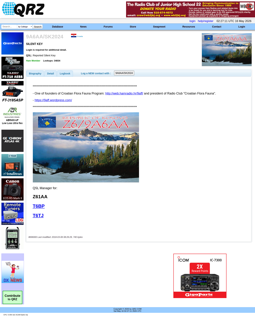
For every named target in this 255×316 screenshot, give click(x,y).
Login (241, 26)
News (83, 26)
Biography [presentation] (35, 73)
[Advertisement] (89, 268)
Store (133, 26)
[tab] (35, 74)
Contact (216, 26)
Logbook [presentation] (65, 73)
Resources (188, 26)
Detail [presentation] (50, 73)
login (192, 21)
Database (57, 26)
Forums (108, 26)
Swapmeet (159, 26)
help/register (205, 21)
